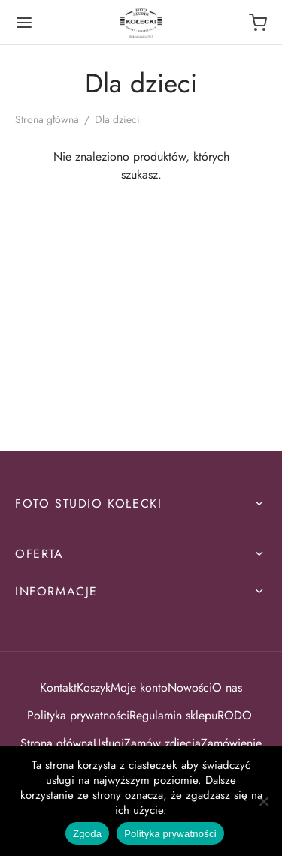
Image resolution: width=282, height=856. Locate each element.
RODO (236, 715)
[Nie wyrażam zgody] (263, 801)
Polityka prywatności (78, 715)
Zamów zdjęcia (162, 743)
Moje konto (139, 687)
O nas (227, 687)
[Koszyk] (258, 23)
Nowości (190, 687)
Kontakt (58, 687)
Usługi (108, 743)
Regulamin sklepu (173, 715)
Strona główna (47, 119)
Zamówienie (231, 743)
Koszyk (94, 687)
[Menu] (24, 22)
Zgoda (87, 833)
